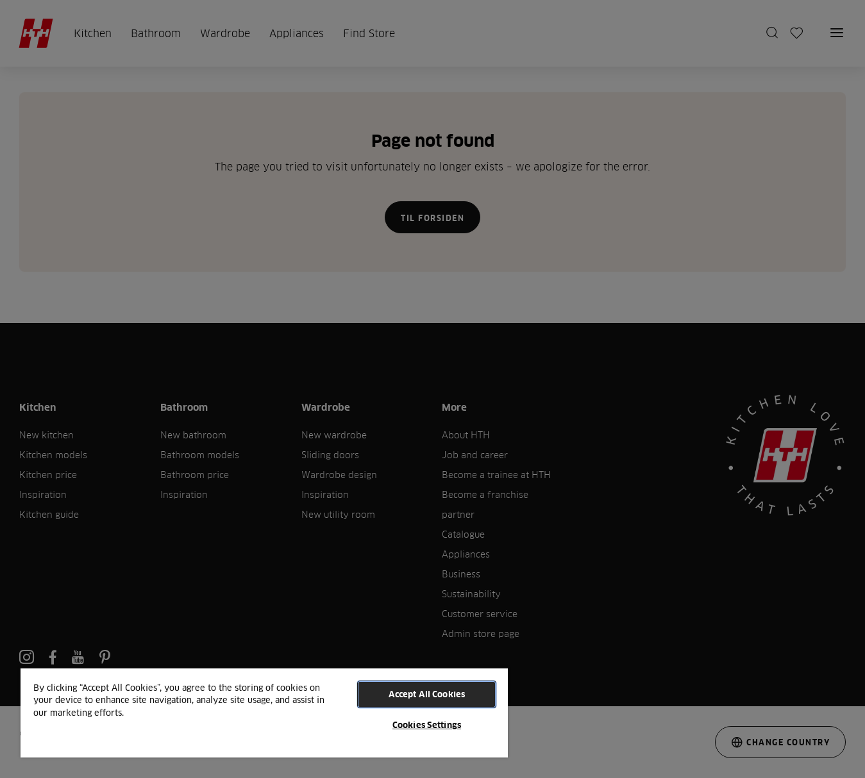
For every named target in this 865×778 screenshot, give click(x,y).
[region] (264, 712)
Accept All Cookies (427, 694)
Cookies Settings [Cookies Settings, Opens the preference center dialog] (426, 725)
